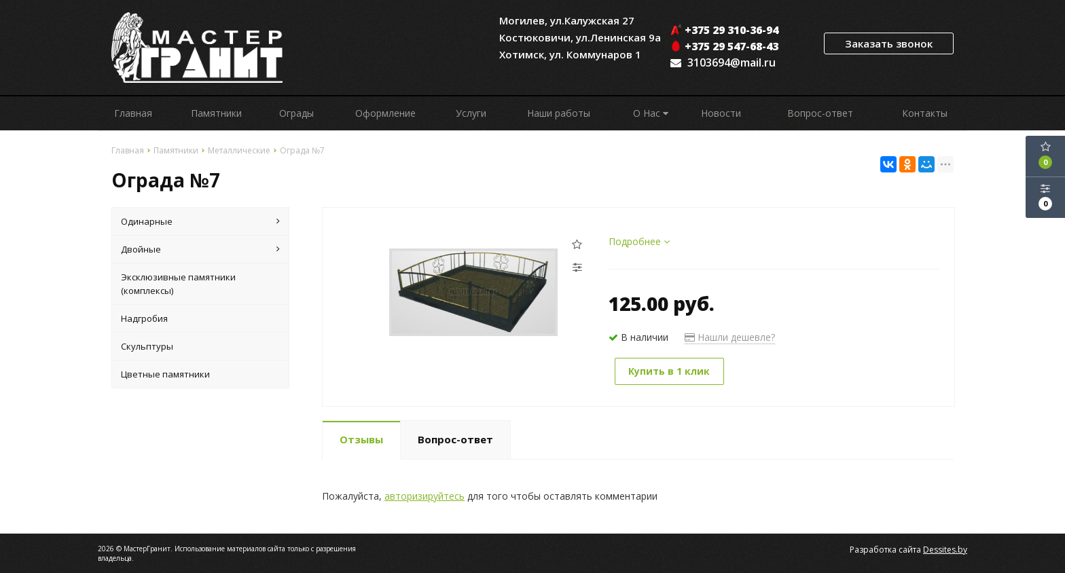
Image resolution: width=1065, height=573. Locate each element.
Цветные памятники (165, 374)
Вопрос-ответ (820, 113)
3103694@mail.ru (731, 62)
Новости (721, 113)
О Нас (650, 113)
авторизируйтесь (424, 495)
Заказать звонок (889, 43)
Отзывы (361, 438)
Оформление (385, 113)
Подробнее (639, 241)
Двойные (200, 249)
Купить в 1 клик (670, 371)
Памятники (216, 113)
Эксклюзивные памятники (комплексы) (178, 284)
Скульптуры (147, 346)
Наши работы (558, 113)
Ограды (296, 113)
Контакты (924, 113)
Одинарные (200, 221)
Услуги (471, 113)
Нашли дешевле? (730, 337)
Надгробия (144, 318)
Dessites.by (945, 549)
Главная (133, 113)
